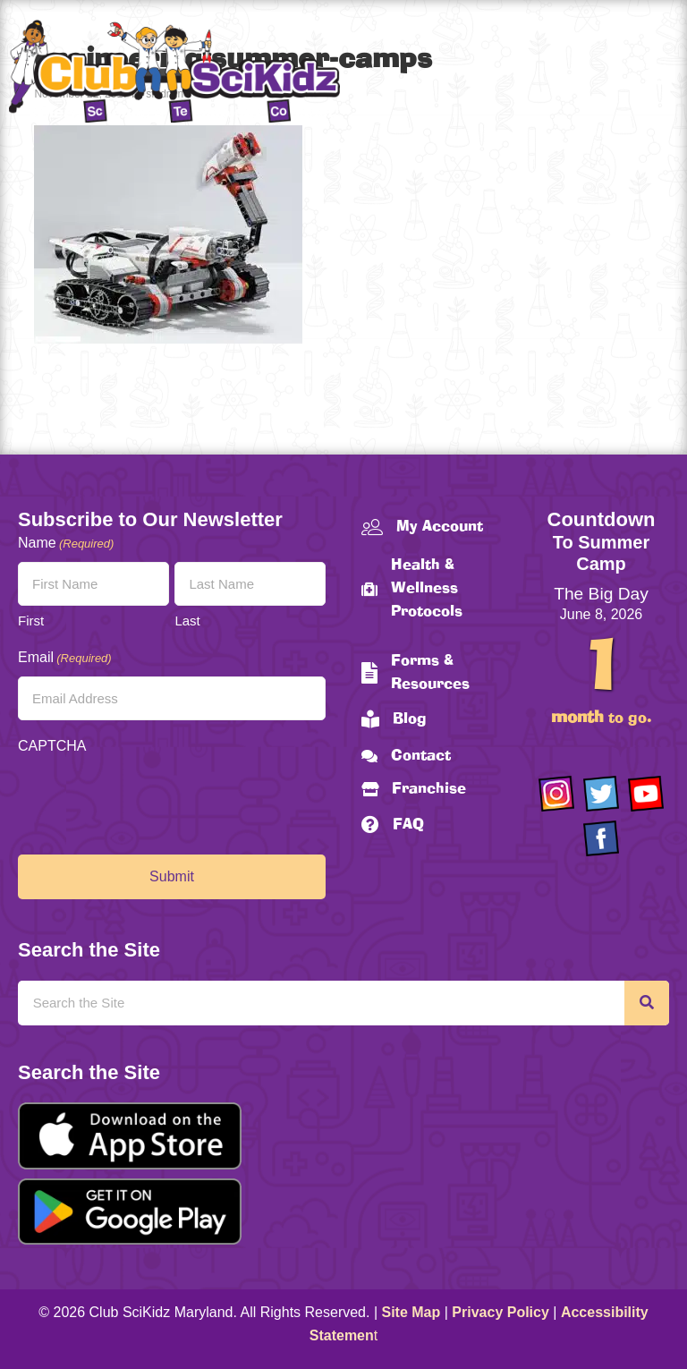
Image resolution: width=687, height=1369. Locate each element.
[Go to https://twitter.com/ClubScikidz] (601, 794)
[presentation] (154, 800)
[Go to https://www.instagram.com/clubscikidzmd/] (556, 794)
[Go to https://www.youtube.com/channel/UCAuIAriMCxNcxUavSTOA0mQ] (646, 794)
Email (65, 658)
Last (186, 620)
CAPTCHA (52, 745)
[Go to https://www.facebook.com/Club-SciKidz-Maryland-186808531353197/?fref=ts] (601, 838)
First (31, 620)
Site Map (411, 1312)
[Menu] (655, 74)
